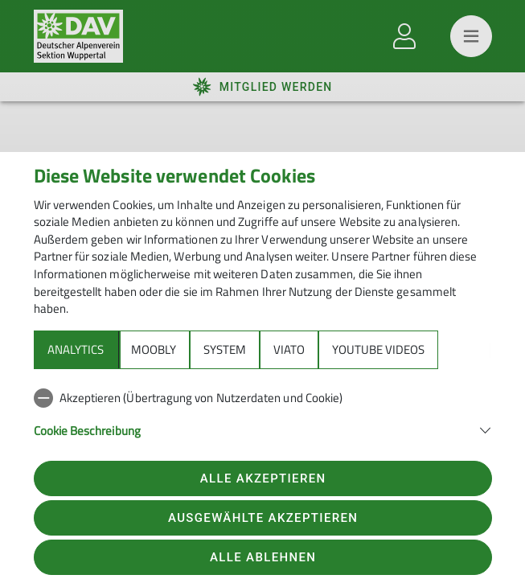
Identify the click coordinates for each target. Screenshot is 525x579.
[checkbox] (263, 398)
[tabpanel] (263, 423)
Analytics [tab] (75, 349)
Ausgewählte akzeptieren (263, 518)
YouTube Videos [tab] (378, 349)
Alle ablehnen (263, 557)
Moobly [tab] (153, 349)
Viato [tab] (289, 349)
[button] (263, 429)
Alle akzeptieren (263, 478)
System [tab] (224, 349)
